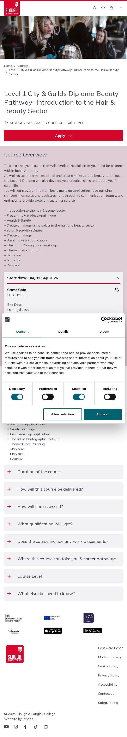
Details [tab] (63, 331)
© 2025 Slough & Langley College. (30, 714)
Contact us (106, 693)
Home (8, 66)
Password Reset (110, 648)
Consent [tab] (22, 331)
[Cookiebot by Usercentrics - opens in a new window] (104, 319)
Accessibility (107, 684)
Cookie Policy (108, 666)
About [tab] (104, 331)
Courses (20, 66)
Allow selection (62, 414)
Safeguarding (108, 703)
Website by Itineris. (19, 719)
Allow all (102, 414)
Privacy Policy (109, 675)
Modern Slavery (110, 657)
